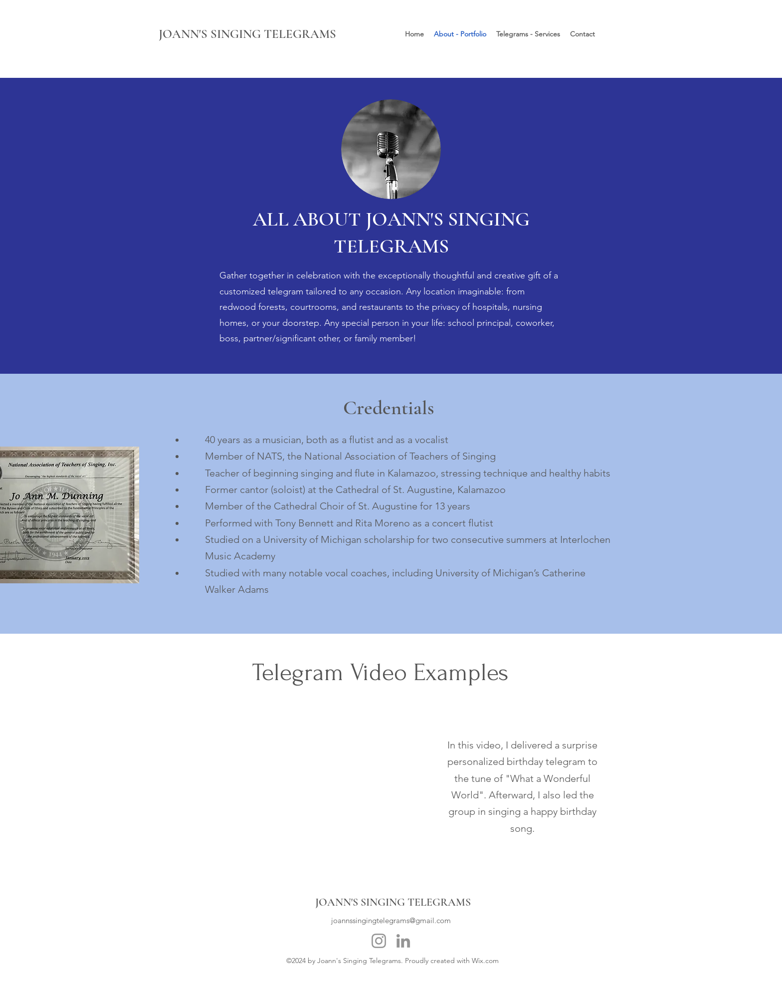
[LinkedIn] (403, 941)
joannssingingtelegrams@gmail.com (391, 920)
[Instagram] (379, 941)
